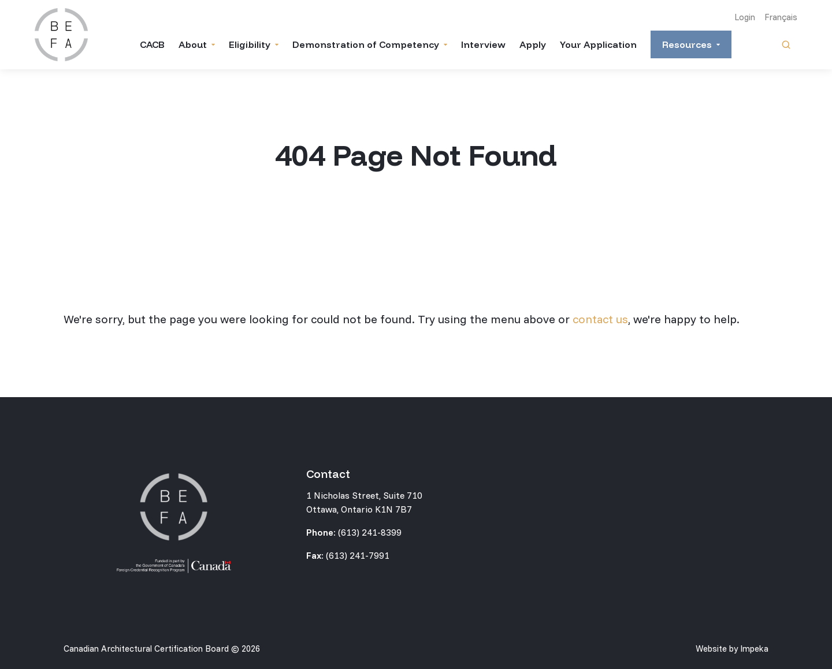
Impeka (754, 648)
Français (780, 17)
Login (744, 17)
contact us (600, 319)
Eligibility (249, 44)
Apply (532, 44)
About (193, 44)
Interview (483, 44)
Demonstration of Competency (365, 44)
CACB (152, 44)
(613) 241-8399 (370, 532)
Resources (687, 44)
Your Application (598, 44)
